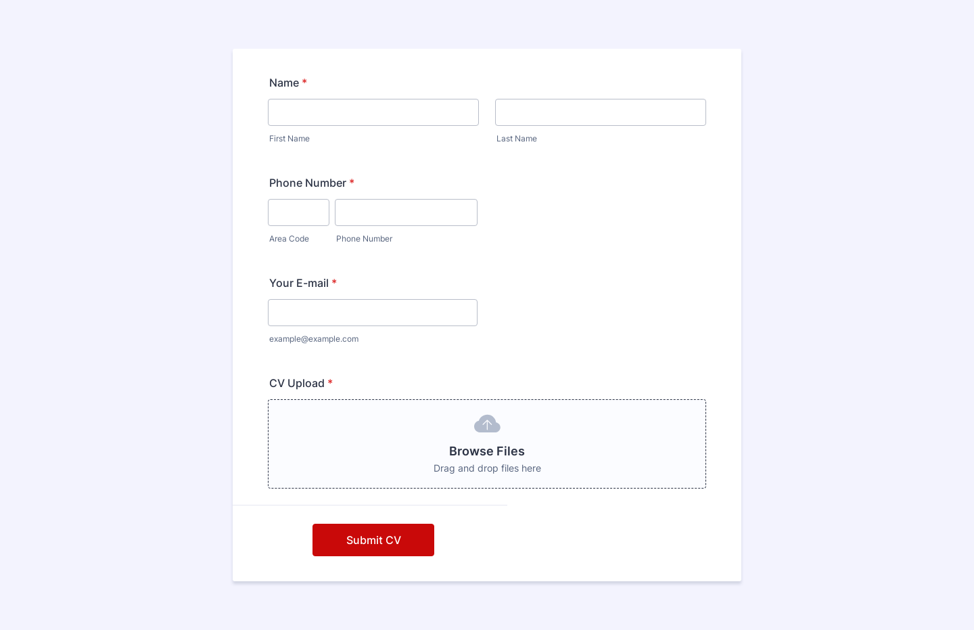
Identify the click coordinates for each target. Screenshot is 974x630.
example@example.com (313, 339)
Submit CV (373, 540)
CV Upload (301, 383)
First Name (289, 138)
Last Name (516, 138)
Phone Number (311, 182)
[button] (487, 444)
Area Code (289, 238)
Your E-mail (303, 283)
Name (288, 82)
